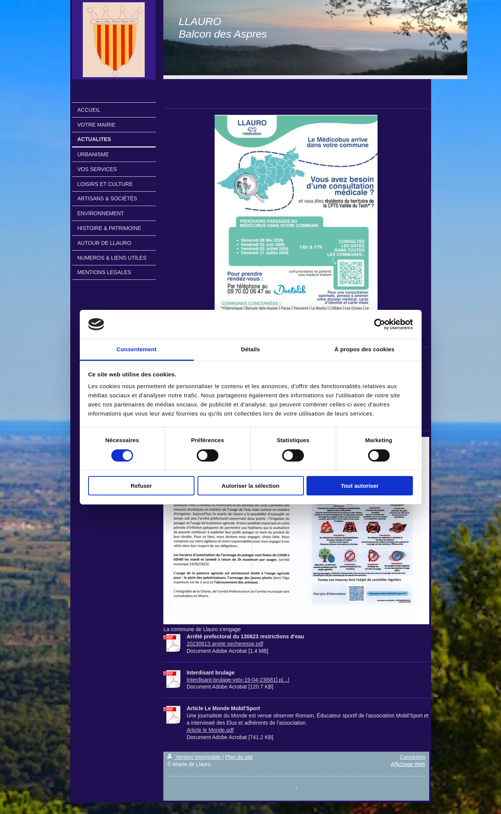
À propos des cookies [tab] (365, 349)
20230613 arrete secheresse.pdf (224, 644)
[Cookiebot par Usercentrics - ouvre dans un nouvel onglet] (379, 324)
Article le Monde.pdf (210, 730)
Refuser (141, 485)
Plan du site (239, 757)
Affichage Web (408, 764)
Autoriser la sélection (250, 485)
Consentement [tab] (136, 349)
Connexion (412, 757)
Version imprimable (194, 757)
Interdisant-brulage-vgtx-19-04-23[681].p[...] (237, 680)
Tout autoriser (360, 485)
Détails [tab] (250, 349)
